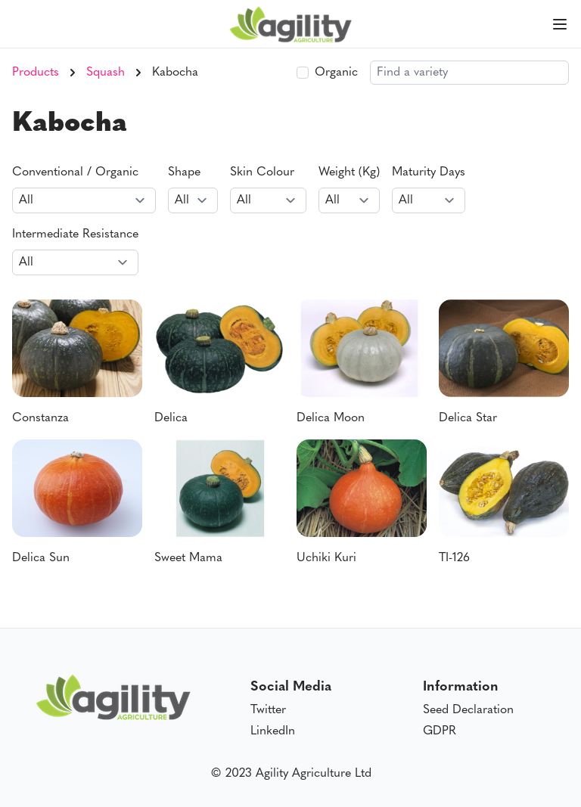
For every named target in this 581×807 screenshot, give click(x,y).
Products (35, 73)
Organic (336, 73)
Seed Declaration (468, 710)
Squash (105, 73)
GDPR (439, 731)
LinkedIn (272, 731)
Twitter (268, 710)
